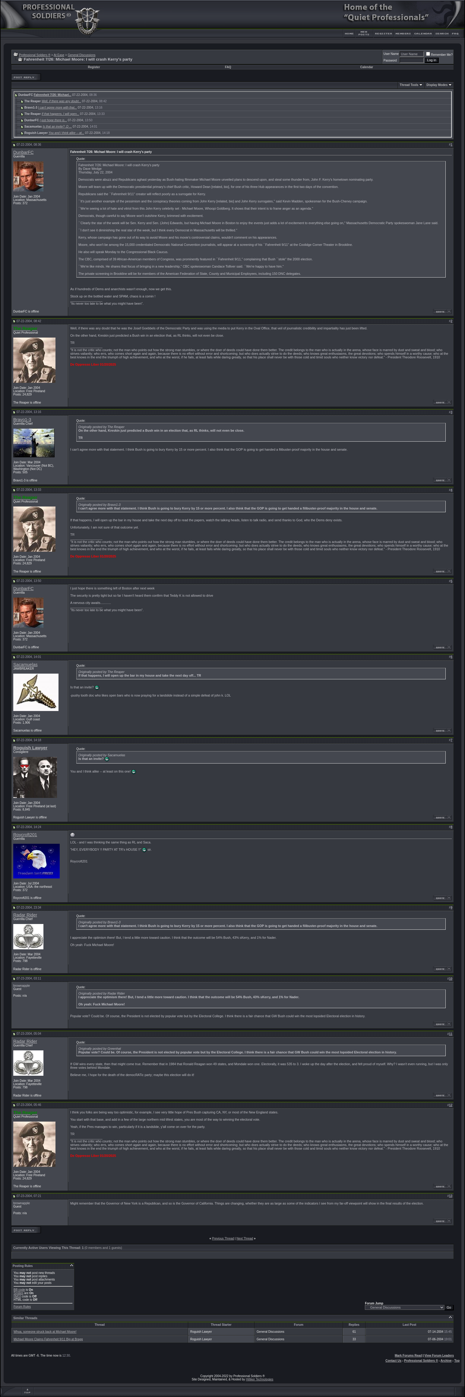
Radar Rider (25, 915)
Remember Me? (439, 54)
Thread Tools (409, 85)
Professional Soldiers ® (34, 55)
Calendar (366, 67)
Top (457, 1360)
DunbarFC (23, 152)
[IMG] (17, 1296)
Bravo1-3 (22, 419)
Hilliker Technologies (259, 1379)
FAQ (228, 67)
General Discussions (82, 55)
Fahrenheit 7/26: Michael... (52, 95)
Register (94, 67)
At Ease (59, 55)
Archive (446, 1360)
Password (390, 60)
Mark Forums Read (408, 1355)
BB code (19, 1289)
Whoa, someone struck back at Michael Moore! (45, 1331)
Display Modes (437, 85)
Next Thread (244, 1238)
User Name (391, 54)
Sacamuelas (25, 664)
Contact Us (393, 1360)
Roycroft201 (25, 834)
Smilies (18, 1293)
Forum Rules (22, 1306)
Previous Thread (223, 1238)
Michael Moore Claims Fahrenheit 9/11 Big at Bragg (48, 1339)
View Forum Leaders (439, 1355)
